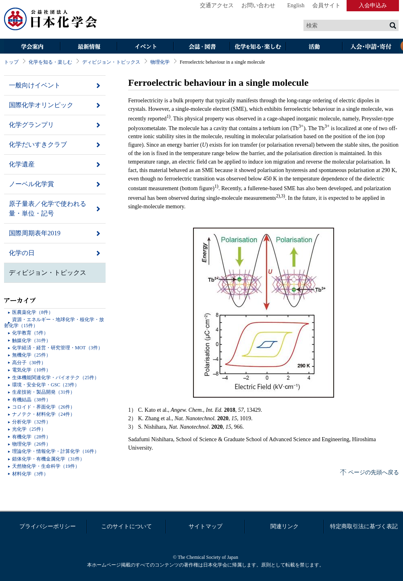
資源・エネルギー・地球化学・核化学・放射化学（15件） (54, 322)
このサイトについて (126, 526)
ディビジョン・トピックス (111, 62)
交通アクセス (217, 5)
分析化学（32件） (31, 422)
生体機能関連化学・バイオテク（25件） (55, 377)
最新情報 (88, 47)
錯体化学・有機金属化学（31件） (48, 459)
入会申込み (373, 5)
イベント (145, 47)
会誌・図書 (201, 47)
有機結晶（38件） (31, 400)
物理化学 (160, 62)
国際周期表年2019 (34, 233)
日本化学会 (51, 19)
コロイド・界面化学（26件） (43, 407)
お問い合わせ (258, 5)
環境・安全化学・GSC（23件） (45, 385)
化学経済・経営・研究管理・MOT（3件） (57, 348)
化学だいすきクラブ (38, 144)
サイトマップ (205, 526)
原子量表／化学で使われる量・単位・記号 (47, 208)
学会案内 (32, 47)
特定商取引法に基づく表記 (364, 526)
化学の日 (22, 252)
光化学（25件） (29, 429)
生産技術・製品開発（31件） (43, 392)
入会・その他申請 (371, 47)
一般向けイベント (34, 85)
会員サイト (326, 5)
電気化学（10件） (31, 370)
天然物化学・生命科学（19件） (46, 466)
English (296, 5)
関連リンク (284, 526)
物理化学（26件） (31, 444)
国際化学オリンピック (41, 105)
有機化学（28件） (31, 437)
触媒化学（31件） (31, 340)
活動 (314, 47)
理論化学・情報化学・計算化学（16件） (55, 451)
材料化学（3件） (30, 474)
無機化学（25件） (31, 355)
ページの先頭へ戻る (373, 472)
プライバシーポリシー (47, 526)
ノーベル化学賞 (31, 184)
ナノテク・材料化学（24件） (43, 414)
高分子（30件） (29, 362)
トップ (11, 62)
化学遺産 (22, 164)
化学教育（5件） (30, 333)
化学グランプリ (31, 124)
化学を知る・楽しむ (258, 47)
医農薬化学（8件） (32, 312)
